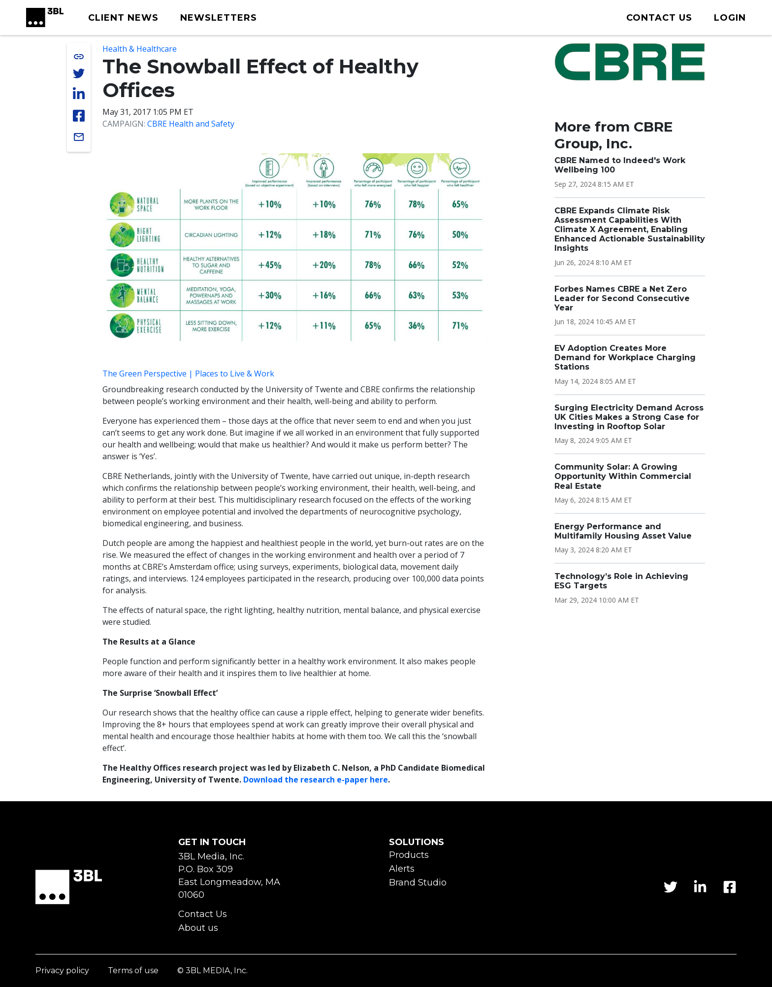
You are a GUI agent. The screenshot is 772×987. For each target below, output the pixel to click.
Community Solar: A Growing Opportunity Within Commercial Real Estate (622, 476)
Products (409, 855)
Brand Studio (418, 883)
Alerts (402, 869)
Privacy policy (62, 971)
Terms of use (133, 971)
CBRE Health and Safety (190, 123)
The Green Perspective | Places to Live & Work (188, 373)
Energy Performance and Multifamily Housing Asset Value (623, 531)
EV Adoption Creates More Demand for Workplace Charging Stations (625, 357)
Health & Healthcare (139, 48)
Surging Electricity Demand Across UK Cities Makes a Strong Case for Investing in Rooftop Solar (629, 417)
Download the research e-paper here (315, 779)
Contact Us (202, 914)
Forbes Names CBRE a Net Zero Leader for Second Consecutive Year (622, 298)
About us (198, 928)
